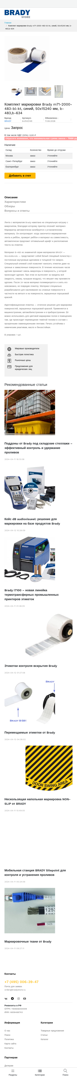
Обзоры (9, 206)
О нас (7, 1030)
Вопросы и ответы (17, 210)
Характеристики (15, 201)
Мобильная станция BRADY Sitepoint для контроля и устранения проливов (35, 873)
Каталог (44, 1039)
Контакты (8, 1048)
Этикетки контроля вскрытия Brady (30, 666)
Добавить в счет (20, 175)
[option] (38, 58)
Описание (11, 197)
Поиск (7, 1035)
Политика (9, 1039)
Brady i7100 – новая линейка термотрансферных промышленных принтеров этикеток (31, 594)
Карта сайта (10, 1043)
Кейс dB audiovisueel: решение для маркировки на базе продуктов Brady (32, 521)
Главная (7, 23)
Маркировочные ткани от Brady (27, 941)
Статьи (44, 1035)
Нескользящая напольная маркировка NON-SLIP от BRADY (37, 801)
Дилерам (8, 1065)
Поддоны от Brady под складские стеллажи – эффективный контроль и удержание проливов (38, 448)
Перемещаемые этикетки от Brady (29, 732)
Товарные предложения (52, 1030)
